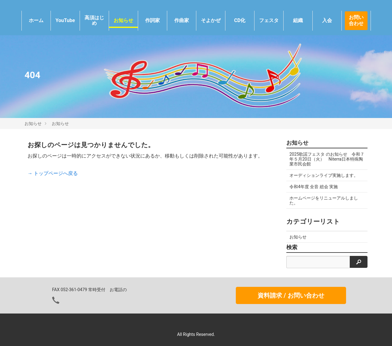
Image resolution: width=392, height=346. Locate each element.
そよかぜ (211, 20)
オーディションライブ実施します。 (323, 175)
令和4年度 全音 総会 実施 (313, 186)
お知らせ (123, 20)
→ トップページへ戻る (53, 173)
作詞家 (152, 20)
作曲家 (181, 20)
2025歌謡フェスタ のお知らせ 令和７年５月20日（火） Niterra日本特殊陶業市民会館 (326, 159)
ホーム (36, 20)
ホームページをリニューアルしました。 (323, 200)
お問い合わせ (356, 20)
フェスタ (269, 20)
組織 (298, 20)
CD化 (240, 20)
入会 (327, 20)
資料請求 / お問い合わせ (291, 295)
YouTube (65, 20)
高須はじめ (94, 20)
